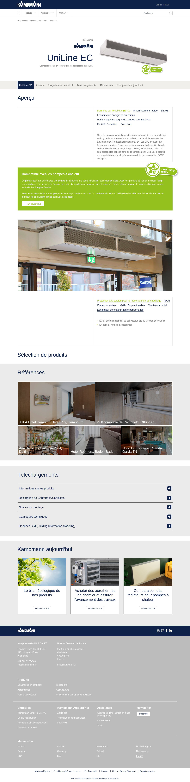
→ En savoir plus (33, 204)
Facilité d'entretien (107, 124)
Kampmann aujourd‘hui (130, 85)
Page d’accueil (23, 21)
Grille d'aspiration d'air (132, 305)
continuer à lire (42, 609)
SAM (167, 300)
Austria (60, 746)
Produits (33, 21)
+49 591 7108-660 (27, 661)
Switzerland (102, 746)
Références (106, 85)
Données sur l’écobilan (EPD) (113, 110)
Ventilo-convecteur (27, 695)
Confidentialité (90, 771)
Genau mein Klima (27, 718)
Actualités (62, 713)
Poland (100, 751)
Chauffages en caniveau (30, 685)
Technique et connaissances (71, 718)
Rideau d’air (42, 21)
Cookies (104, 771)
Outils (100, 725)
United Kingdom (144, 746)
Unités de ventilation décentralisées (74, 695)
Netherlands (142, 751)
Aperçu (40, 85)
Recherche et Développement (32, 723)
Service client (103, 721)
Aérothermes (24, 690)
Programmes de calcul (60, 85)
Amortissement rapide (145, 110)
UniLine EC (25, 85)
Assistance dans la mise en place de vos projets (113, 714)
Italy (59, 756)
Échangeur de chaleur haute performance (120, 310)
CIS (99, 756)
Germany (61, 751)
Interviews (62, 723)
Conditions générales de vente (67, 771)
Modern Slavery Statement (124, 771)
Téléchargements (86, 85)
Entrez (164, 110)
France (139, 756)
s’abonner (145, 714)
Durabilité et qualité (27, 728)
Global (21, 746)
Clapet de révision (107, 305)
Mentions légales (42, 771)
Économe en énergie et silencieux (116, 115)
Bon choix (126, 124)
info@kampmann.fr (27, 665)
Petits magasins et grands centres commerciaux (124, 119)
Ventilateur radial (157, 305)
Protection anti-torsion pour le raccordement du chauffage (129, 300)
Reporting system (148, 771)
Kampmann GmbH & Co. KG (32, 713)
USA (20, 756)
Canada (22, 751)
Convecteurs (62, 690)
